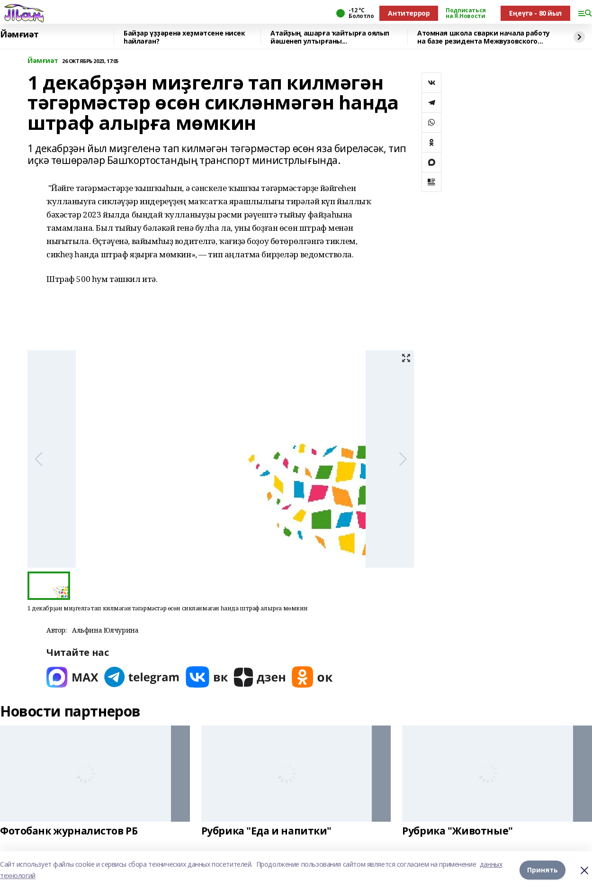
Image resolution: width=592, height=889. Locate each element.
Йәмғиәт (19, 34)
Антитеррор (409, 13)
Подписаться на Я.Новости (465, 13)
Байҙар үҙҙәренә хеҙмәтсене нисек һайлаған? (184, 37)
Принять (542, 869)
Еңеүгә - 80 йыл (535, 13)
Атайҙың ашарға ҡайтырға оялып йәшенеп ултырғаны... (329, 37)
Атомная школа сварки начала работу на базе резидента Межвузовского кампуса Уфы (483, 37)
